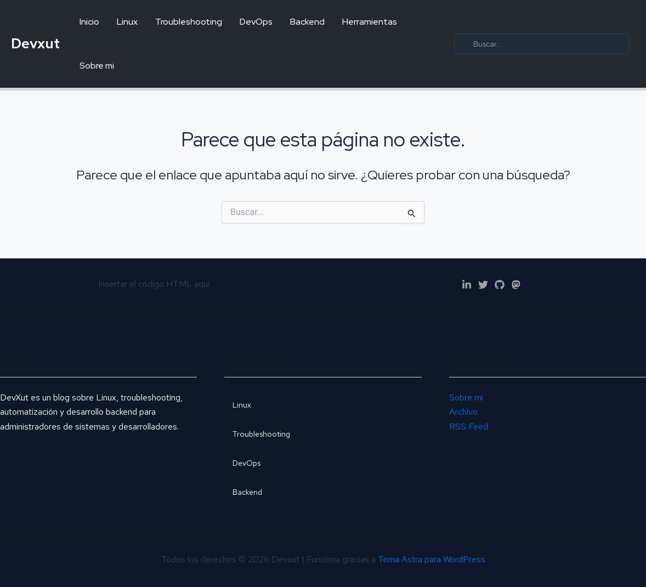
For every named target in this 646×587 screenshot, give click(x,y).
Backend (307, 21)
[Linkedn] (467, 285)
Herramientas (369, 21)
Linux (127, 21)
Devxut (35, 43)
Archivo (463, 411)
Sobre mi (97, 65)
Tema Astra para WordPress (431, 559)
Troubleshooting (188, 21)
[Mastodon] (516, 285)
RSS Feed (468, 426)
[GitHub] (500, 285)
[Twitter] (483, 285)
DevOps (256, 21)
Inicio (89, 21)
